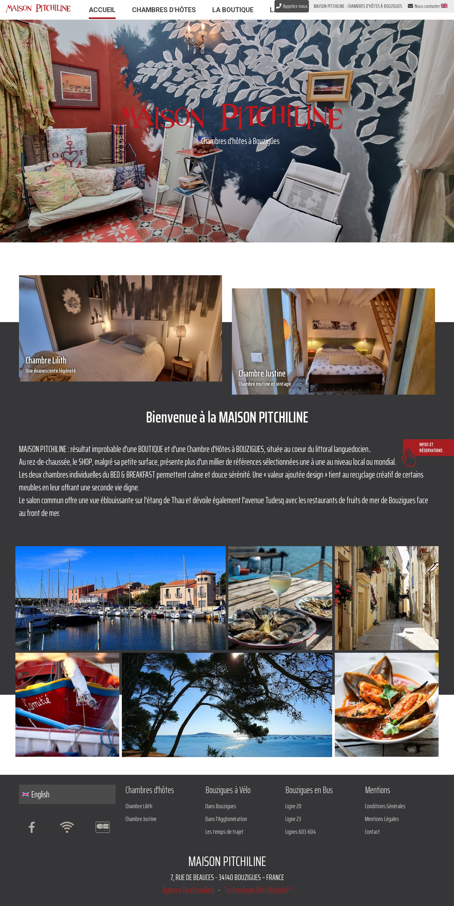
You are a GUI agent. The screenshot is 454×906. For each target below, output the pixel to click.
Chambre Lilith (121, 364)
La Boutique (233, 10)
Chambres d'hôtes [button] (164, 10)
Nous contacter (424, 6)
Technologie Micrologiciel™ (258, 889)
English (35, 794)
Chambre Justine (333, 377)
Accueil (102, 10)
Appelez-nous (291, 6)
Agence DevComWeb (188, 889)
